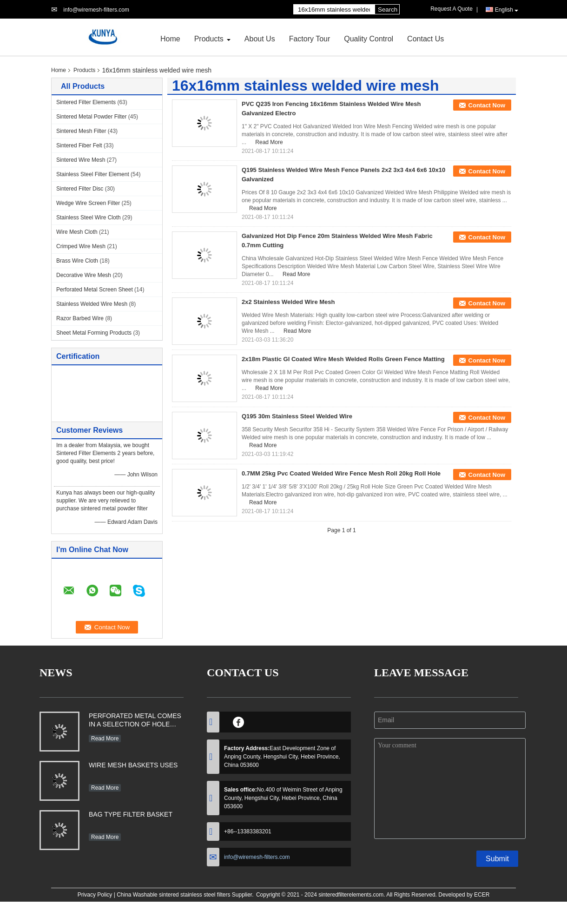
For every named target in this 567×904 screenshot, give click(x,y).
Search (387, 9)
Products (209, 39)
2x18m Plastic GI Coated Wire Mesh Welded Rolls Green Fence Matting (343, 359)
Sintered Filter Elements (86, 102)
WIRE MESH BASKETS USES (133, 765)
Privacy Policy (95, 894)
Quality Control (368, 39)
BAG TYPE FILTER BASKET (130, 814)
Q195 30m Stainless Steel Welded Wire (297, 416)
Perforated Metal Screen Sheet (94, 289)
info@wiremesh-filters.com (96, 10)
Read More (269, 142)
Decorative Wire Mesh (83, 275)
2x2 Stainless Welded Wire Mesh (288, 301)
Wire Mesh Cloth (77, 232)
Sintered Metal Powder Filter (91, 116)
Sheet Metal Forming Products (94, 333)
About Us (259, 39)
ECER (481, 894)
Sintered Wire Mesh (80, 160)
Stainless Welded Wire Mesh (91, 304)
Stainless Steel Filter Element (92, 174)
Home (170, 39)
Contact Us (425, 39)
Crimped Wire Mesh (80, 246)
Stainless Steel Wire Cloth (88, 217)
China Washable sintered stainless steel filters (173, 894)
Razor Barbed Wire (80, 318)
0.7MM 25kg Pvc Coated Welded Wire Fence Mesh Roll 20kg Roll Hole (341, 473)
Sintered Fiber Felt (79, 145)
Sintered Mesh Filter (81, 131)
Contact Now (486, 105)
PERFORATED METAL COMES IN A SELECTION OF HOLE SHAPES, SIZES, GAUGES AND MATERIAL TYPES (135, 721)
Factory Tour (309, 39)
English (506, 10)
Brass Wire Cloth (77, 260)
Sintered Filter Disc (79, 188)
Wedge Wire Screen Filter (88, 203)
